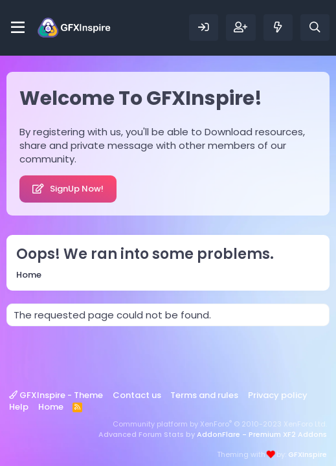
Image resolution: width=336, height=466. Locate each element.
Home (50, 407)
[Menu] (18, 28)
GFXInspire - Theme (56, 395)
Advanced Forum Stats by (212, 434)
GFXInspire (307, 454)
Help (18, 407)
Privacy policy (278, 395)
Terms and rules (204, 395)
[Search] (315, 27)
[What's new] (278, 27)
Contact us (137, 395)
